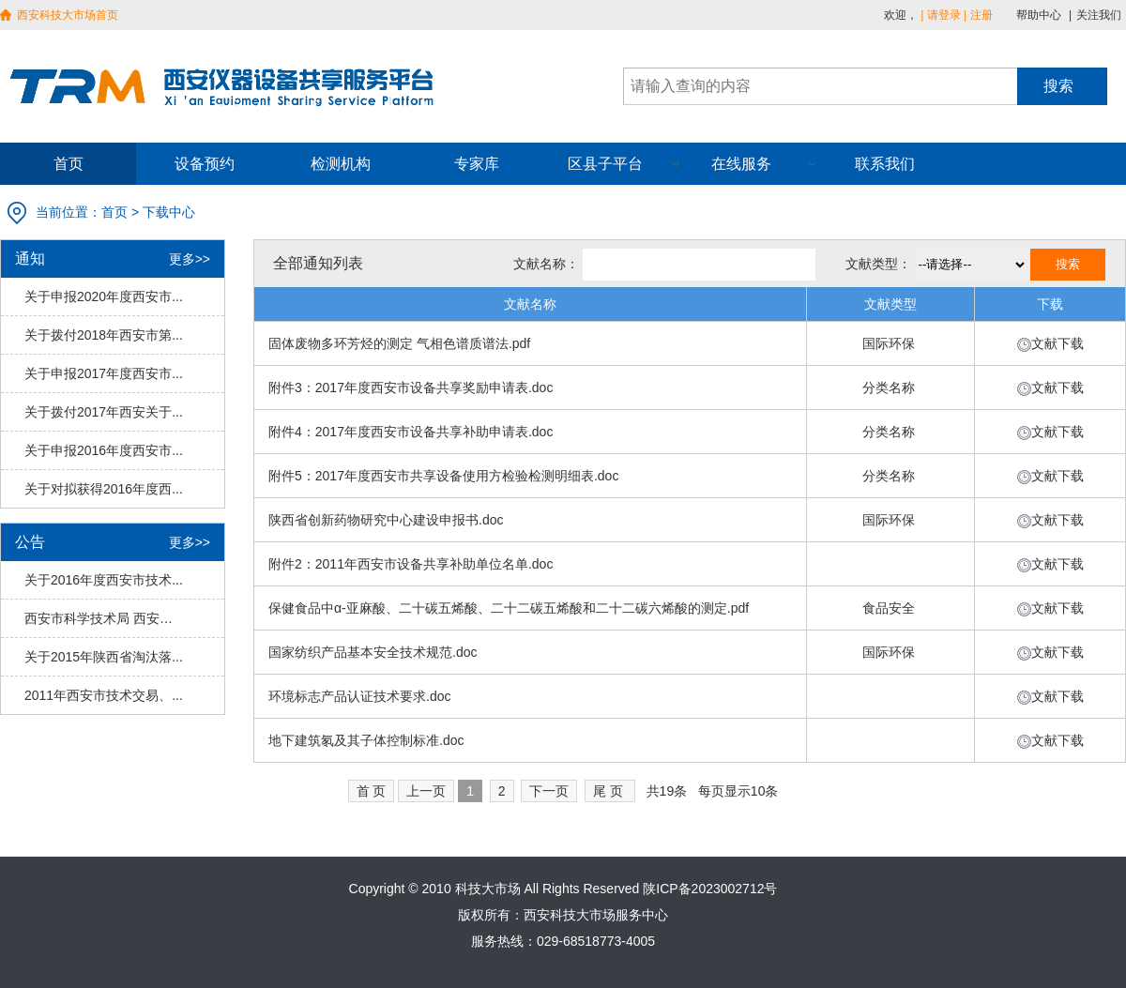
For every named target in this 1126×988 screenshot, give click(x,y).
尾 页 (608, 790)
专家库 (476, 164)
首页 (68, 164)
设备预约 (205, 164)
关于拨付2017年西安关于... (103, 411)
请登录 (944, 15)
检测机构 (341, 164)
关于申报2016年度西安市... (103, 450)
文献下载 (1057, 343)
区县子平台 (605, 164)
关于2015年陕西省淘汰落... (103, 656)
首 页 (372, 790)
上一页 (426, 790)
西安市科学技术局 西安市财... (104, 618)
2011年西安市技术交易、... (103, 695)
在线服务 (741, 164)
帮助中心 (1038, 15)
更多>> (189, 258)
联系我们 (885, 164)
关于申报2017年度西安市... (103, 373)
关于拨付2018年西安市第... (103, 334)
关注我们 (1098, 15)
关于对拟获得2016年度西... (103, 488)
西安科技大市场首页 (67, 15)
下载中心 (169, 212)
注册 (981, 15)
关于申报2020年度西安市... (103, 296)
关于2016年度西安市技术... (103, 579)
